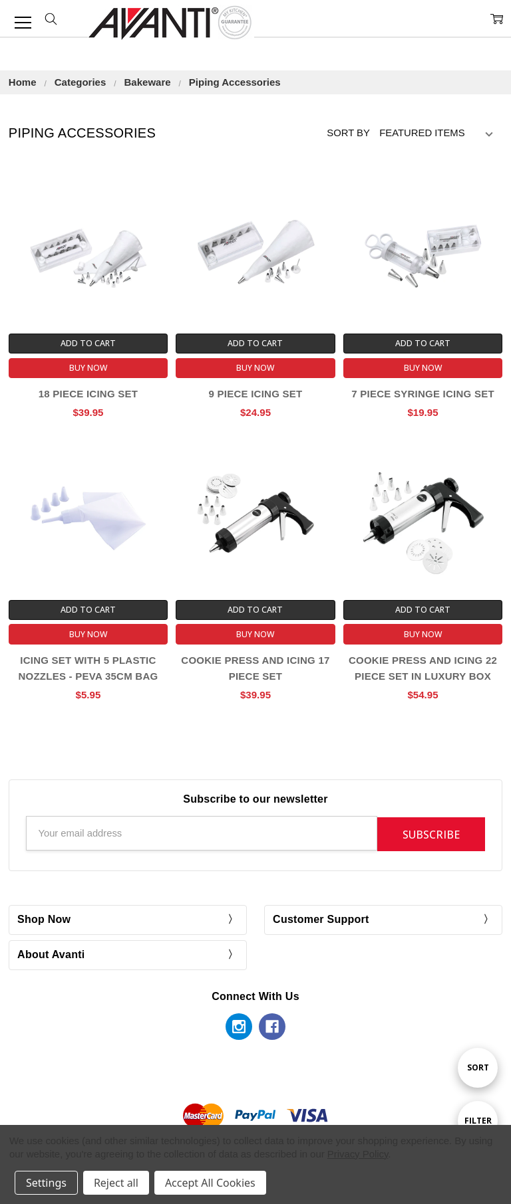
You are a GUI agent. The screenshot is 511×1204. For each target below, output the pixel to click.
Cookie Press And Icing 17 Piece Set (255, 668)
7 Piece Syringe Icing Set (422, 393)
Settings (46, 1182)
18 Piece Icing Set (88, 393)
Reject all (116, 1182)
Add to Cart (88, 343)
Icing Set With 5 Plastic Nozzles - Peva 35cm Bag (88, 668)
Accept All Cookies (210, 1182)
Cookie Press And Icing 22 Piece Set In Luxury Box (423, 668)
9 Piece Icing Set (256, 393)
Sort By (348, 133)
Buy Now (88, 367)
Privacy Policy (358, 1153)
